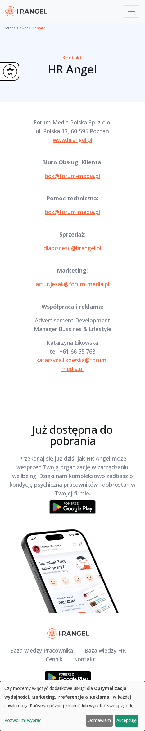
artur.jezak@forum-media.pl (72, 284)
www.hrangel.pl (72, 139)
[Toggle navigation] (131, 11)
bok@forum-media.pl (72, 176)
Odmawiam (99, 720)
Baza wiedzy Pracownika (41, 650)
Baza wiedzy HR (105, 650)
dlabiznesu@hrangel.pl (72, 248)
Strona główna (16, 28)
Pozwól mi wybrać (22, 720)
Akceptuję (126, 720)
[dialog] (72, 706)
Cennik (54, 659)
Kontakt (39, 28)
